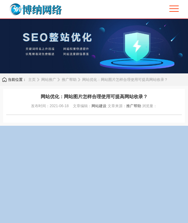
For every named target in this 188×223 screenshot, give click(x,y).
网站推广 (48, 79)
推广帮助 (69, 79)
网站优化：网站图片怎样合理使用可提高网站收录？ (125, 79)
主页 (32, 79)
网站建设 (99, 106)
